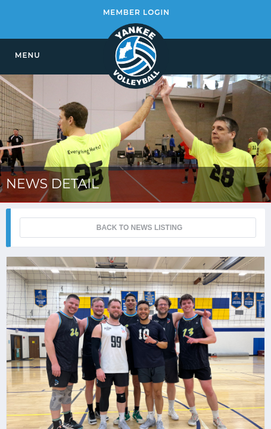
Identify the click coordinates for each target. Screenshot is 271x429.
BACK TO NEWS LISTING (139, 227)
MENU (28, 55)
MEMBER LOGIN (136, 12)
